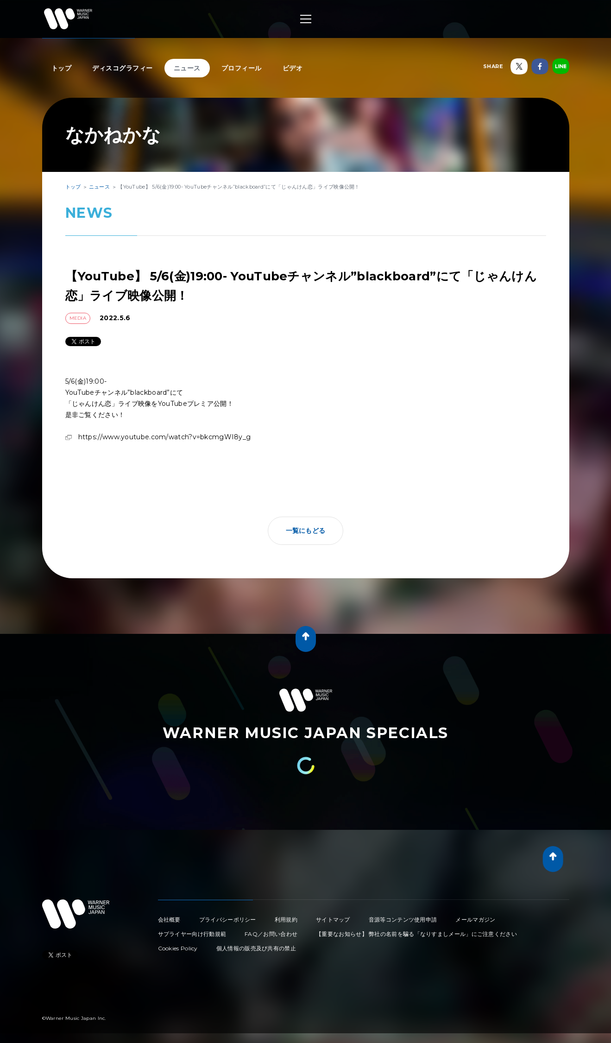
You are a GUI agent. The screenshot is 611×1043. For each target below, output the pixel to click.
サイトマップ (333, 919)
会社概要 (169, 919)
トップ (61, 68)
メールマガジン (475, 919)
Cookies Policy (178, 948)
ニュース (187, 68)
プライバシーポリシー (227, 919)
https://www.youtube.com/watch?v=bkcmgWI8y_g (164, 437)
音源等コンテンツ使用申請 (403, 919)
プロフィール (241, 68)
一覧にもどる (306, 530)
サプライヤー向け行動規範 (192, 933)
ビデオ (293, 68)
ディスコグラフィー (122, 68)
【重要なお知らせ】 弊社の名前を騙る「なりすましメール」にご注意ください (416, 933)
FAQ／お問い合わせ (271, 933)
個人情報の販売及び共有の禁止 (256, 948)
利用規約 (286, 919)
